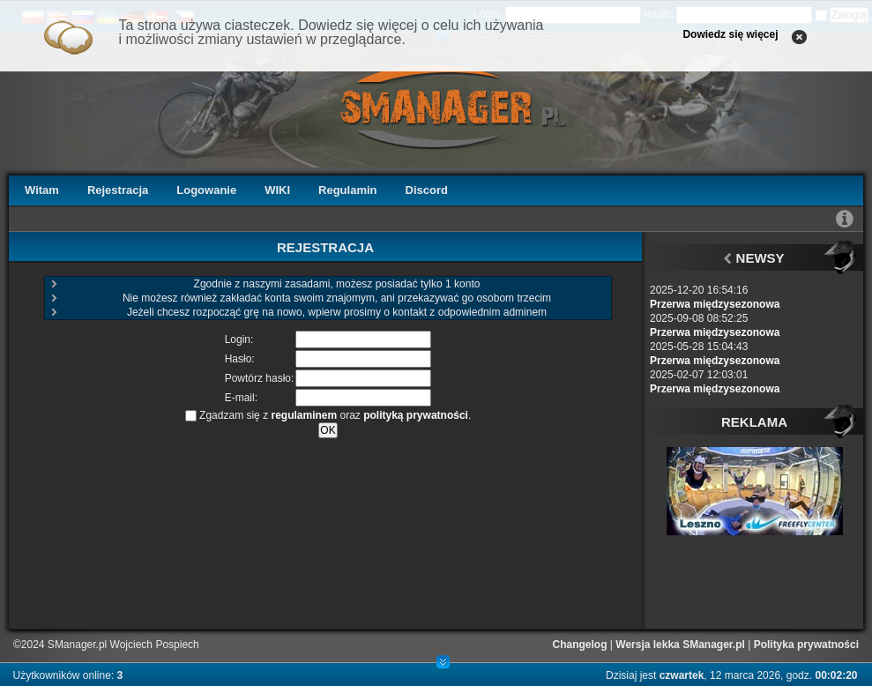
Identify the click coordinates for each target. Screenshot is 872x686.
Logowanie (206, 190)
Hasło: (240, 359)
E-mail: (241, 397)
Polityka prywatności (806, 644)
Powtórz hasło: (259, 378)
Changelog (580, 644)
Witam (42, 190)
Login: (239, 339)
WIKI (277, 190)
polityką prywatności (415, 415)
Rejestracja (117, 190)
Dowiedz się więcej (730, 34)
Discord (427, 190)
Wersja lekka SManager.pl (680, 644)
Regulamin (347, 190)
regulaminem (304, 415)
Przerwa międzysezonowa (714, 304)
